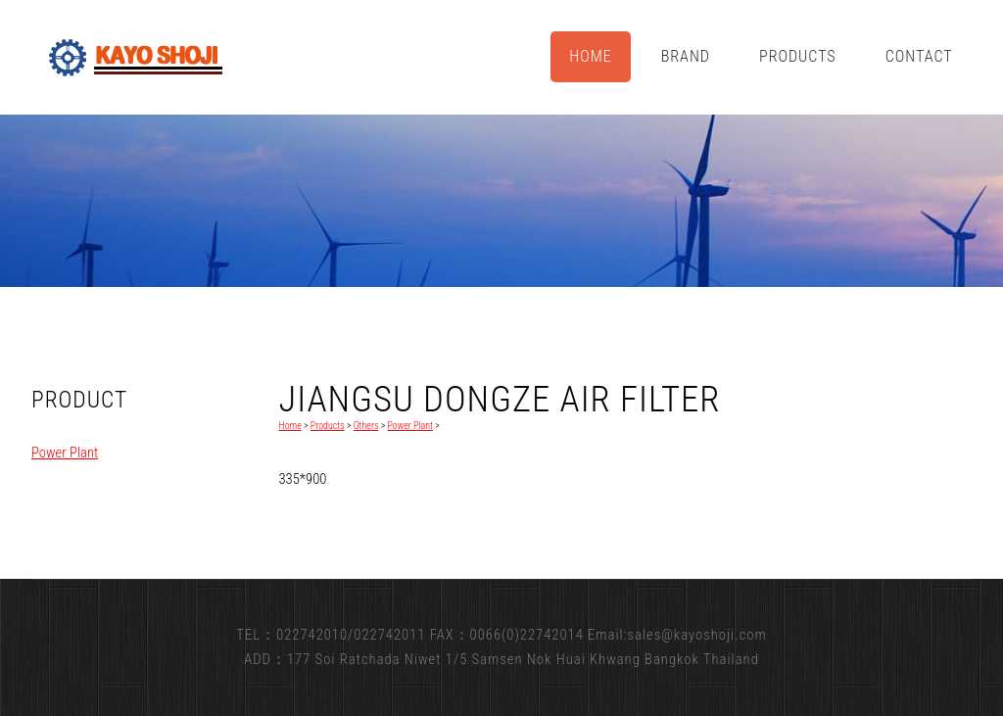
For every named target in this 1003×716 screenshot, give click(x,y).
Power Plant (64, 452)
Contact (919, 56)
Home (590, 56)
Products (797, 56)
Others (366, 425)
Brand (685, 56)
